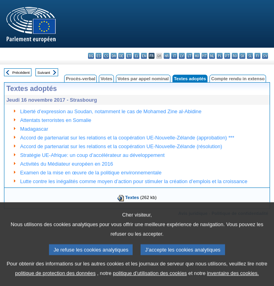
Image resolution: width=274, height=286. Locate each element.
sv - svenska (265, 56)
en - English (144, 56)
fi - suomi (257, 56)
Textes (132, 197)
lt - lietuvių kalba (189, 56)
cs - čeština (106, 56)
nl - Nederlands (212, 56)
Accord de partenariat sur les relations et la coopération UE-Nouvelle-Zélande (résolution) (121, 146)
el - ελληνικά (136, 56)
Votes (106, 78)
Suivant (43, 72)
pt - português (227, 56)
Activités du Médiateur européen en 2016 (66, 164)
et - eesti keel (129, 56)
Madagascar (34, 129)
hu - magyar (197, 56)
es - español (99, 56)
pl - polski (220, 56)
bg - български (91, 56)
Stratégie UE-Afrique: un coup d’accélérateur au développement (92, 155)
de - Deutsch (121, 56)
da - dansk (114, 56)
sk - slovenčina (242, 56)
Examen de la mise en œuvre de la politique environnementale (91, 173)
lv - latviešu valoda (182, 56)
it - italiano (174, 56)
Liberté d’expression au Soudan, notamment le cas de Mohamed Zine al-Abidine (111, 111)
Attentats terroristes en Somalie (56, 120)
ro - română (235, 56)
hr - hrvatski (167, 56)
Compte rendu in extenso (237, 78)
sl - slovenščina (250, 56)
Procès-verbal (80, 78)
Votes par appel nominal (142, 78)
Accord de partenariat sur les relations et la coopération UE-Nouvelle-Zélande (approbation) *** (127, 138)
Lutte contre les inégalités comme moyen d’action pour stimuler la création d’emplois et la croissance (133, 181)
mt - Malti (204, 56)
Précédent (21, 72)
